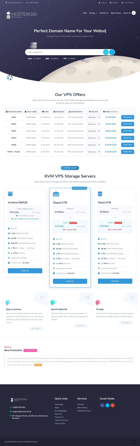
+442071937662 (32, 3)
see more (36, 329)
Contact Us (59, 417)
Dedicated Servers (84, 411)
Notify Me (25, 271)
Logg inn (103, 3)
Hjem (85, 13)
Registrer (114, 3)
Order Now (127, 117)
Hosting (93, 13)
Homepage (59, 404)
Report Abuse (116, 13)
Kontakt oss (104, 13)
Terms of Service (61, 420)
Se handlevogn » (127, 3)
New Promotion (13, 350)
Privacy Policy (60, 423)
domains (80, 404)
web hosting (82, 407)
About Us (126, 13)
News (57, 407)
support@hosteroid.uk (14, 3)
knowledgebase (61, 411)
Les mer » (38, 365)
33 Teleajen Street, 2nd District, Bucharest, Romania (29, 417)
